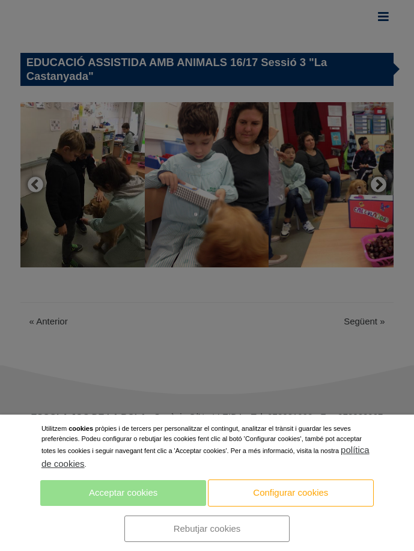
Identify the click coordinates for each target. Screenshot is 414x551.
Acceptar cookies (123, 492)
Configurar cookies (290, 492)
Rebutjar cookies (207, 528)
